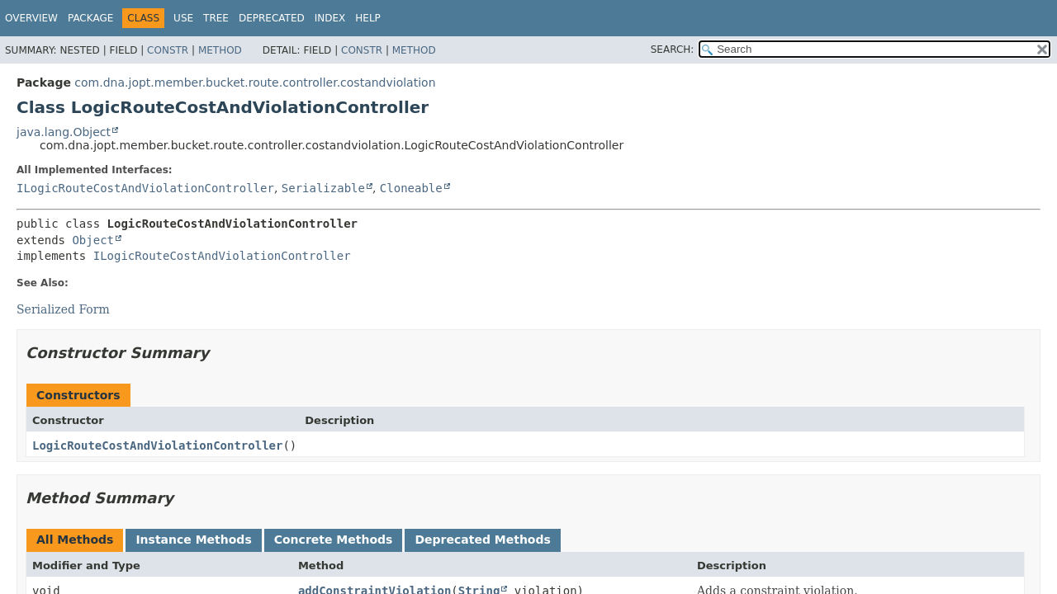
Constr (167, 50)
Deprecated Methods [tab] (482, 539)
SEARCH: (672, 49)
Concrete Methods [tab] (333, 539)
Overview (31, 18)
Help (368, 18)
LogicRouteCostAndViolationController (157, 445)
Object (93, 240)
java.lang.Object (64, 132)
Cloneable (411, 188)
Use (183, 18)
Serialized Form (63, 309)
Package (90, 18)
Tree (216, 18)
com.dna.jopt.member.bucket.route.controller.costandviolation (254, 82)
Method (220, 50)
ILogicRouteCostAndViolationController (145, 188)
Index (330, 18)
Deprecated (272, 18)
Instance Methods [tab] (193, 539)
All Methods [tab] (74, 539)
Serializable (323, 188)
